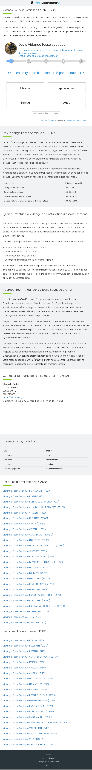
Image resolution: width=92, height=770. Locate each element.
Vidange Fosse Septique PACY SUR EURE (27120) (28, 706)
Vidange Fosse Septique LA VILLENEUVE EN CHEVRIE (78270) (33, 562)
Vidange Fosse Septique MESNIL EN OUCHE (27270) (29, 695)
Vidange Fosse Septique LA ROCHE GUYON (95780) (29, 557)
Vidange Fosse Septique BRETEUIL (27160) (24, 651)
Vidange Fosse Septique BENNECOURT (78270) (27, 491)
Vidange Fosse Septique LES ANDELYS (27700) (26, 684)
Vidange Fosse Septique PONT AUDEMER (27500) (28, 712)
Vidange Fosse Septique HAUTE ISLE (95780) (26, 540)
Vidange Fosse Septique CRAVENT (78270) (25, 513)
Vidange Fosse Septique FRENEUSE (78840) (25, 518)
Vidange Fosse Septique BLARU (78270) (23, 496)
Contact (48, 766)
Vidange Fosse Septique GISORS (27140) (24, 673)
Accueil (48, 755)
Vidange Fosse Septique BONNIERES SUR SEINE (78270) (31, 502)
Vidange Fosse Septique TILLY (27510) (22, 617)
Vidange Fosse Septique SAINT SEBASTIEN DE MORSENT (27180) (35, 723)
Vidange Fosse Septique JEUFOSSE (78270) (25, 551)
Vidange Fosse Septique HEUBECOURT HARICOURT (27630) (33, 546)
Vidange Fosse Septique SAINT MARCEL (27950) (28, 717)
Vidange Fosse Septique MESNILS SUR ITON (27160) (29, 701)
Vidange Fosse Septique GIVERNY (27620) (25, 529)
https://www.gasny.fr (13, 398)
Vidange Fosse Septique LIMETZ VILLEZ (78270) (27, 568)
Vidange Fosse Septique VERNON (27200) (24, 622)
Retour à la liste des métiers (46, 114)
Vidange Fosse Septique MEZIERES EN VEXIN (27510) (29, 584)
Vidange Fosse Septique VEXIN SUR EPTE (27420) (28, 744)
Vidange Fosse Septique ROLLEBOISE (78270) (26, 611)
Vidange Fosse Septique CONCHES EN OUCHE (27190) (31, 657)
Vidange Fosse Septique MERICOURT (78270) (26, 579)
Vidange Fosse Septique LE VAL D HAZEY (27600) (28, 679)
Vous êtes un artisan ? (82, 120)
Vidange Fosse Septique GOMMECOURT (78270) (28, 535)
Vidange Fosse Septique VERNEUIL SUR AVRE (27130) (30, 734)
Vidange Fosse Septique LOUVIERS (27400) (25, 690)
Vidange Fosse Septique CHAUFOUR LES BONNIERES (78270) (34, 507)
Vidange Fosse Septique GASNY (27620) (24, 524)
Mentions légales (48, 759)
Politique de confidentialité (48, 762)
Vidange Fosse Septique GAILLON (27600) (25, 668)
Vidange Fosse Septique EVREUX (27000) (24, 662)
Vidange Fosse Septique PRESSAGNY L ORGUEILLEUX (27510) (34, 606)
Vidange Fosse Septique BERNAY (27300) (24, 640)
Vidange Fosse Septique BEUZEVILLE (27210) (25, 646)
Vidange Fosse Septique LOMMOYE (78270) (25, 573)
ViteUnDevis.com (70, 120)
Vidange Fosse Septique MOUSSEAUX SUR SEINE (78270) (32, 595)
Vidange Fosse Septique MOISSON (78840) (25, 590)
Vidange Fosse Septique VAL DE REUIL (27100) (26, 728)
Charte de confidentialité (47, 120)
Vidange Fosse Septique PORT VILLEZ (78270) (26, 600)
